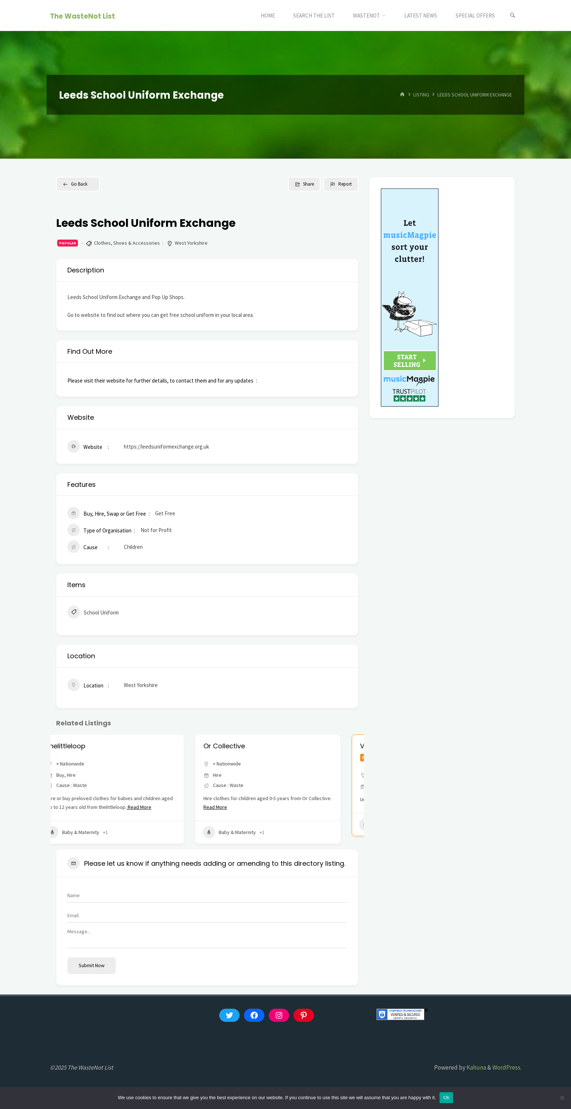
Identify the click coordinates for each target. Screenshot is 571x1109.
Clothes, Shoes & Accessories (127, 243)
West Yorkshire (191, 243)
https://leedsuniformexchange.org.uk (166, 446)
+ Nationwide (88, 763)
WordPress (506, 1067)
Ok (446, 1097)
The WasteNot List (82, 16)
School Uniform (93, 613)
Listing (421, 95)
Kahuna (475, 1067)
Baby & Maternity (90, 832)
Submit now (92, 965)
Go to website (83, 314)
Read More (156, 807)
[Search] (513, 15)
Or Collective (242, 746)
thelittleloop (83, 746)
